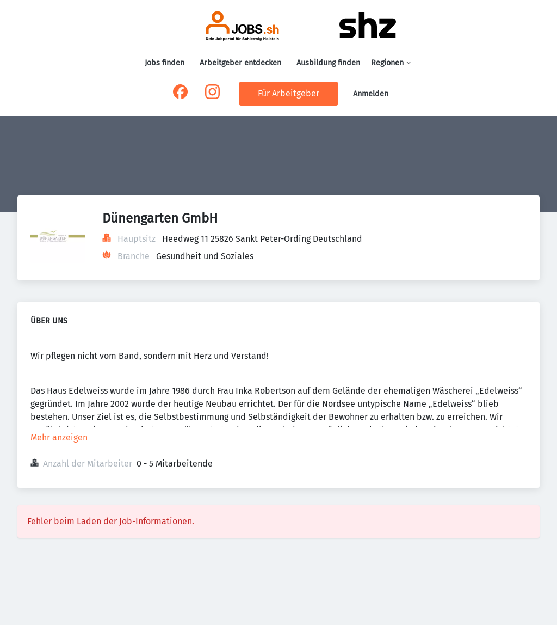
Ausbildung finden (328, 63)
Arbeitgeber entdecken (240, 63)
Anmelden (370, 94)
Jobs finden (164, 63)
